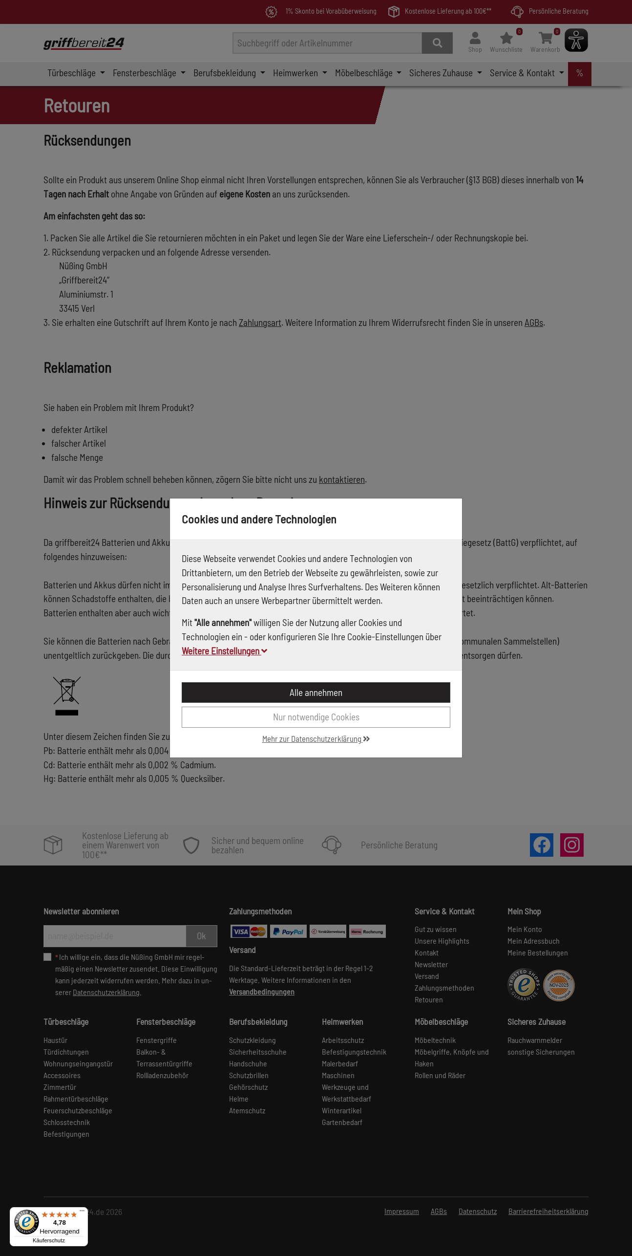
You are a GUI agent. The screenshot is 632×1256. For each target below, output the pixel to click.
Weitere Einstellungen (224, 650)
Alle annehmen (316, 692)
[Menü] (82, 1213)
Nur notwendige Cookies (316, 716)
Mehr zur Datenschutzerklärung (316, 738)
